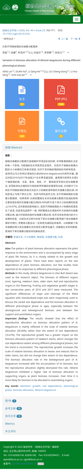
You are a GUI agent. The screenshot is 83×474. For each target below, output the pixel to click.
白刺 (60, 236)
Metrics (10, 423)
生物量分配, (51, 236)
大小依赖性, (30, 236)
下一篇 (75, 38)
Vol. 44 (29, 30)
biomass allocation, (24, 390)
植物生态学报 (10, 30)
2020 (22, 30)
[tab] (41, 147)
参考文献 (13, 408)
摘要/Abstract (13, 147)
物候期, (41, 236)
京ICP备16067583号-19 (24, 463)
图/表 (10, 400)
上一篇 (63, 38)
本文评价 (10, 431)
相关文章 (13, 416)
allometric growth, (31, 386)
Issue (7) (40, 30)
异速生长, (19, 236)
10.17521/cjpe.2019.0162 (16, 33)
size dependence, (53, 386)
